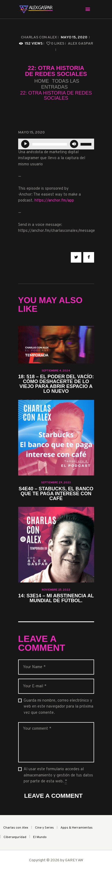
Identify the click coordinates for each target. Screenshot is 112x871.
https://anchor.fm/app (54, 200)
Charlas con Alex (39, 37)
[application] (56, 144)
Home (41, 81)
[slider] (49, 144)
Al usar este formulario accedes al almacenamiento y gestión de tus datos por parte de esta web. (58, 775)
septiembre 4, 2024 (56, 371)
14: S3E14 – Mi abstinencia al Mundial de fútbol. (56, 598)
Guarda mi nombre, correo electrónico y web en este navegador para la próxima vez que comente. (58, 706)
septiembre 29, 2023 (56, 482)
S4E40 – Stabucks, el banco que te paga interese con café (56, 494)
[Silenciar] (74, 144)
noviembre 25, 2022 (56, 590)
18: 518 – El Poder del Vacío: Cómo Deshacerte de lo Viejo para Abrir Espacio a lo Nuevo (56, 384)
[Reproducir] (25, 144)
